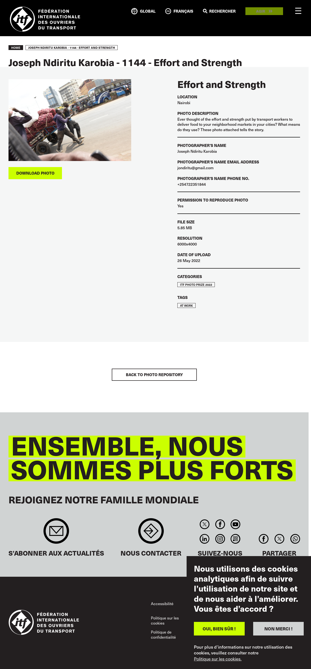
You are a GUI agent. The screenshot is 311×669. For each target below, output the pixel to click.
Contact (151, 533)
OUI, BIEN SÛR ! (219, 629)
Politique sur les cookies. (218, 659)
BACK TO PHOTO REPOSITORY (154, 374)
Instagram (220, 539)
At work (186, 305)
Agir (260, 11)
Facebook (220, 524)
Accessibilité (162, 603)
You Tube (235, 524)
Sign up (56, 533)
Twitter (204, 524)
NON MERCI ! (278, 629)
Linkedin (204, 539)
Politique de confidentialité (163, 634)
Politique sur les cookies (165, 620)
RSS (235, 539)
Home (15, 48)
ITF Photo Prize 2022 (196, 285)
